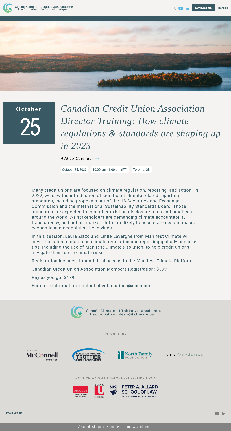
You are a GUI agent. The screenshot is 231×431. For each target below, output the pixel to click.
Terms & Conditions (137, 427)
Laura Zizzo (77, 236)
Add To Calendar (77, 158)
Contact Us (203, 8)
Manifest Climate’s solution (114, 247)
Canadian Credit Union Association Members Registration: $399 (99, 269)
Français (223, 8)
